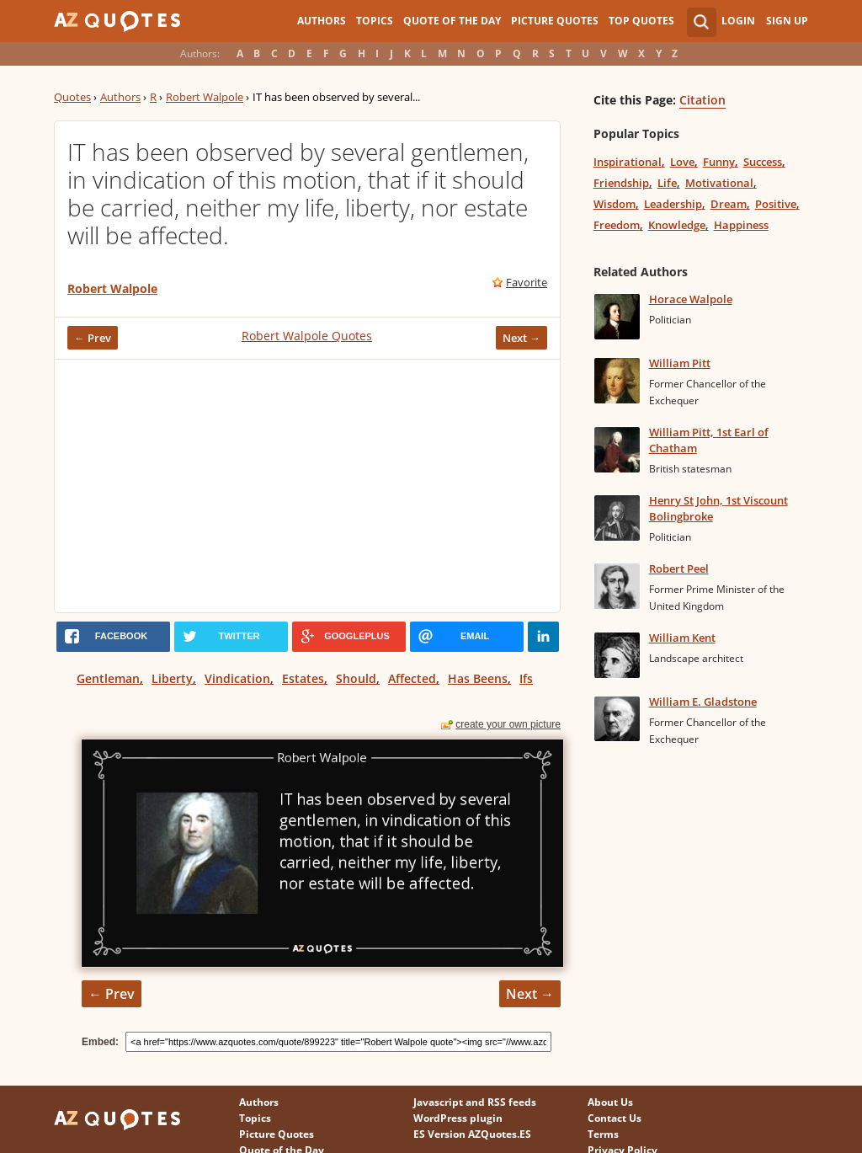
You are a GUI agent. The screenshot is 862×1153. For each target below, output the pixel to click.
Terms (603, 1134)
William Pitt (679, 363)
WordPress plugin (458, 1118)
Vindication (237, 678)
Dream (728, 203)
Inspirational (627, 161)
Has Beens (478, 678)
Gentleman (108, 678)
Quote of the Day (452, 20)
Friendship (621, 182)
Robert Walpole (204, 96)
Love (682, 161)
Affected (412, 678)
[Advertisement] (307, 486)
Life (667, 182)
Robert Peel (679, 568)
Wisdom (614, 203)
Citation (702, 100)
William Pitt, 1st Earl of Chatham (709, 440)
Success (762, 161)
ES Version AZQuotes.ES (472, 1134)
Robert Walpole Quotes (307, 336)
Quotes (72, 96)
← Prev (92, 337)
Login (738, 20)
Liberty (172, 678)
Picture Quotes (555, 20)
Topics (374, 20)
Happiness (741, 224)
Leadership (673, 203)
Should (356, 678)
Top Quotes (641, 20)
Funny (719, 161)
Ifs (526, 678)
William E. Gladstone (703, 701)
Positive (775, 203)
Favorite (526, 282)
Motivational (719, 182)
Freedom (616, 224)
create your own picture (508, 724)
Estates (303, 678)
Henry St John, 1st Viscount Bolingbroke (718, 508)
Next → (521, 337)
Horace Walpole (690, 299)
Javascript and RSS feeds (474, 1102)
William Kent (682, 637)
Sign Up (787, 20)
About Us (610, 1102)
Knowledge (676, 224)
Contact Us (614, 1118)
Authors (321, 20)
